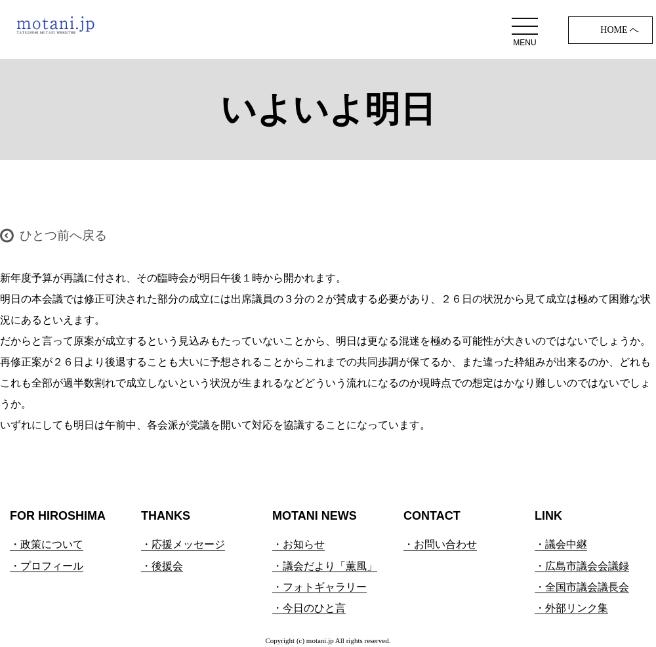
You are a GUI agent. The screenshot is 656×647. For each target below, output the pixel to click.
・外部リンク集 (571, 608)
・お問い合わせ (440, 544)
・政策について (46, 544)
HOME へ (619, 30)
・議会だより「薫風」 (324, 566)
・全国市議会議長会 (582, 587)
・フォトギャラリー (319, 587)
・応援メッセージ (183, 544)
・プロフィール (46, 566)
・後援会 (162, 566)
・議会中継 (561, 544)
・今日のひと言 (309, 608)
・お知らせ (298, 544)
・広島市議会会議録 (582, 566)
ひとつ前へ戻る (63, 235)
